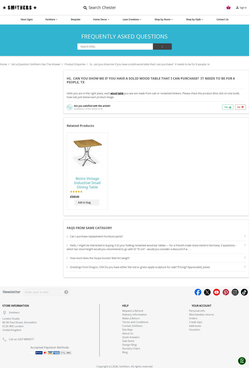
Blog (125, 352)
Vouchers (194, 329)
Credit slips (195, 322)
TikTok (244, 292)
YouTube (216, 292)
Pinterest (225, 292)
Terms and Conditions (135, 322)
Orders (193, 318)
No (240, 107)
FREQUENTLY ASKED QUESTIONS (124, 36)
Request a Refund (132, 311)
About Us (127, 333)
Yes (227, 107)
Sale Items (128, 341)
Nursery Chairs (131, 348)
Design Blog (129, 344)
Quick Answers (131, 337)
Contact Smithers (132, 326)
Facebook (198, 292)
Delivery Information (134, 314)
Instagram (235, 292)
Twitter (207, 292)
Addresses (195, 326)
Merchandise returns (201, 314)
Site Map (127, 329)
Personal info (197, 311)
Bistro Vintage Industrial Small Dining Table (87, 182)
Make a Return (131, 318)
